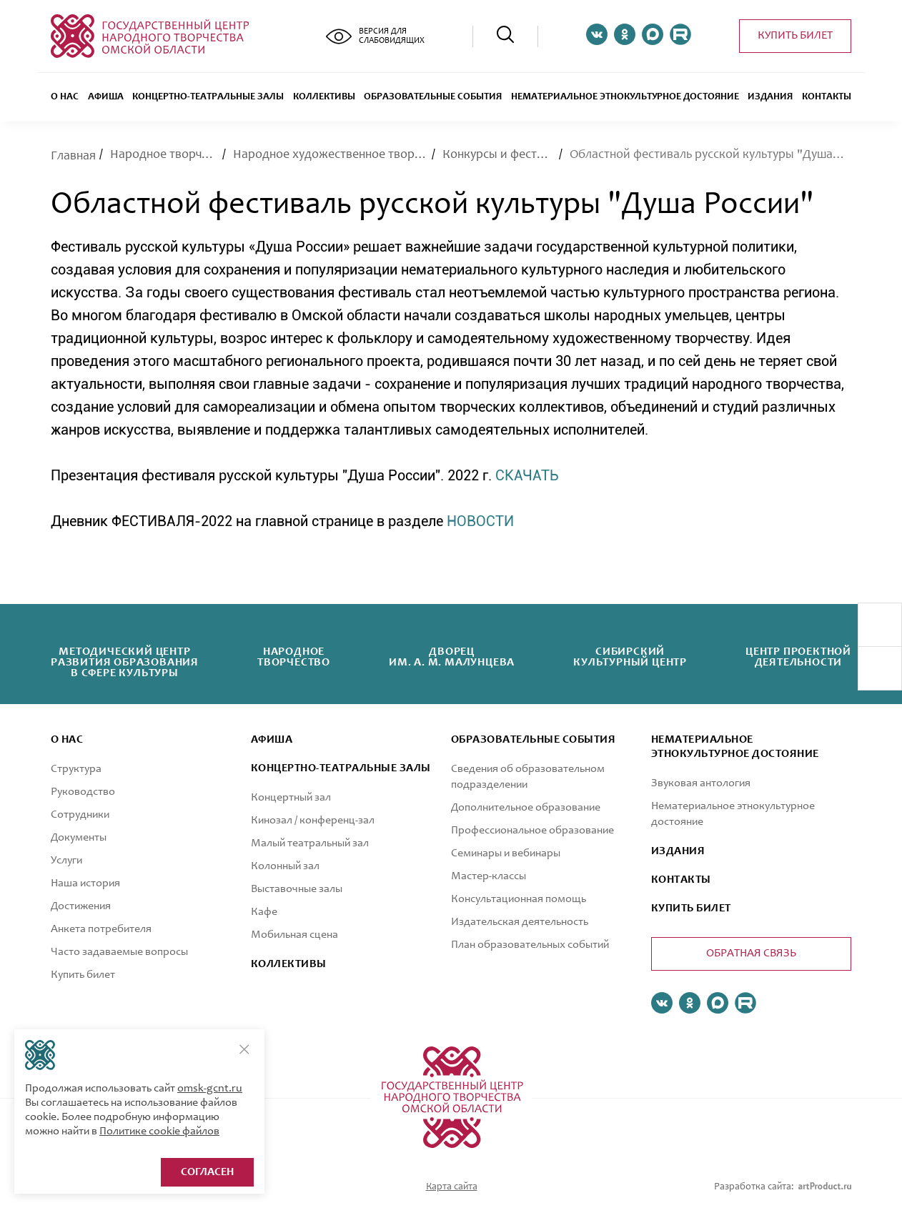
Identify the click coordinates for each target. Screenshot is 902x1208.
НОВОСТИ (480, 521)
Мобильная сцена (294, 935)
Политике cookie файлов (159, 1131)
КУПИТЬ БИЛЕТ (691, 908)
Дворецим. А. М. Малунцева (452, 657)
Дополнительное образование (525, 807)
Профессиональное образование (532, 830)
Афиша (106, 97)
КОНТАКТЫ (681, 880)
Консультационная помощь (518, 899)
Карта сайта (451, 1187)
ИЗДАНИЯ (678, 851)
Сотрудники (80, 815)
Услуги (66, 860)
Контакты (826, 97)
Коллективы (324, 97)
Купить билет (795, 35)
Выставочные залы (296, 889)
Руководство (83, 792)
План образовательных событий (530, 945)
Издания (770, 97)
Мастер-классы (488, 876)
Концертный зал (291, 797)
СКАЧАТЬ (527, 475)
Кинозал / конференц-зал (313, 820)
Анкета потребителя (101, 929)
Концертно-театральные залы (208, 97)
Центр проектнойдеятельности (798, 657)
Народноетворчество (293, 657)
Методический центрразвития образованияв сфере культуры (125, 662)
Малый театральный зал (310, 843)
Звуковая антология (700, 783)
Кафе (264, 912)
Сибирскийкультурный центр (630, 657)
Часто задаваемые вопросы (119, 952)
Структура (76, 769)
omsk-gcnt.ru (209, 1088)
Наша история (85, 883)
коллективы (289, 964)
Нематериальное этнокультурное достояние (625, 97)
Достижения (81, 906)
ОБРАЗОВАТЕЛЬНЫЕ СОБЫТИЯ (433, 97)
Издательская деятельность (519, 922)
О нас (65, 97)
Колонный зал (285, 866)
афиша (271, 740)
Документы (78, 837)
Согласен (207, 1172)
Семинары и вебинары (505, 853)
